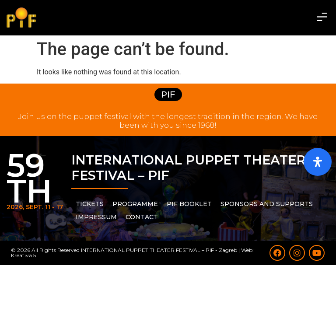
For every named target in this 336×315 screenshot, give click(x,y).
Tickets (90, 204)
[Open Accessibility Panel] (318, 162)
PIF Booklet (189, 204)
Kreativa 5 (23, 255)
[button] (322, 17)
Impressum (96, 217)
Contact (142, 217)
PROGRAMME (135, 204)
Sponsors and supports (266, 204)
